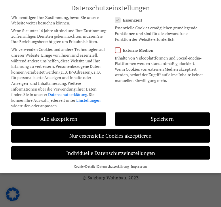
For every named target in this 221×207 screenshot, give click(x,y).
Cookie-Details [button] (84, 164)
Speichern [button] (162, 116)
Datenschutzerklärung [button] (113, 164)
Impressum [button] (139, 164)
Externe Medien (136, 47)
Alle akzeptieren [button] (58, 116)
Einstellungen (88, 97)
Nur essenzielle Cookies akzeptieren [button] (110, 133)
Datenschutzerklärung (67, 91)
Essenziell (130, 17)
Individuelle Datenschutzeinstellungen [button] (110, 150)
